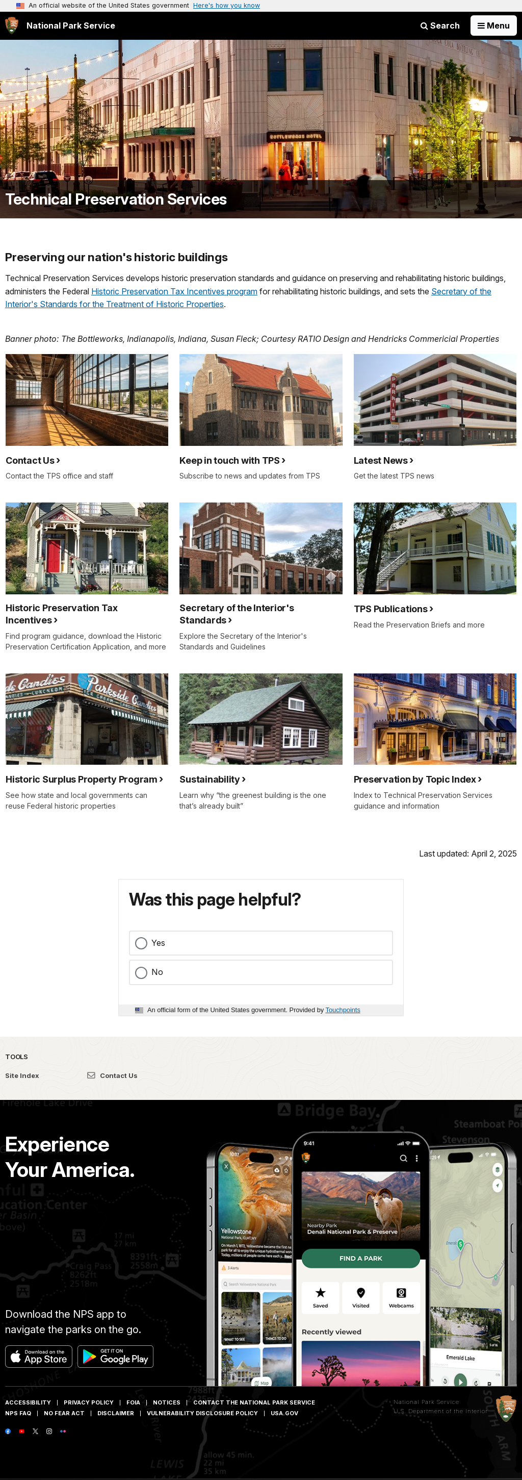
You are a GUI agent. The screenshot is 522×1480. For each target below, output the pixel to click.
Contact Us (112, 1075)
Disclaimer (115, 1413)
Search (440, 25)
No (157, 972)
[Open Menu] (494, 25)
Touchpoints (343, 1010)
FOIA (133, 1402)
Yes (158, 943)
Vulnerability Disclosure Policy (202, 1413)
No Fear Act (64, 1413)
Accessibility (28, 1402)
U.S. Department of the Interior (441, 1411)
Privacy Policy (89, 1402)
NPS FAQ (18, 1413)
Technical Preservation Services (116, 199)
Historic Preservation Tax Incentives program (174, 291)
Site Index (22, 1075)
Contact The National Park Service (254, 1402)
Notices (166, 1402)
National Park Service (426, 1402)
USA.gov (284, 1413)
